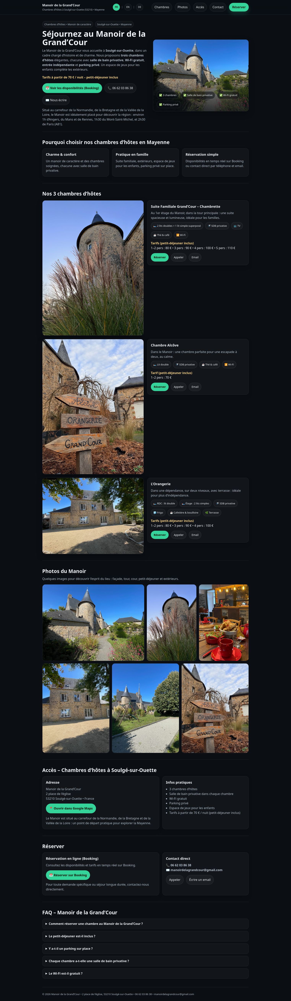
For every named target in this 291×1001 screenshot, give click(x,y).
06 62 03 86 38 (143, 994)
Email (195, 257)
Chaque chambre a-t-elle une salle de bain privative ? (89, 961)
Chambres (161, 7)
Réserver (239, 7)
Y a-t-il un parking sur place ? (71, 948)
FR (116, 7)
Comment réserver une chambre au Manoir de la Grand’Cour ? (96, 924)
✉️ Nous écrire (56, 100)
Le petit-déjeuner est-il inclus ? (72, 936)
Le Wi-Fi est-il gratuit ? (66, 973)
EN (128, 7)
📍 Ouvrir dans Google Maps (71, 808)
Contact (218, 7)
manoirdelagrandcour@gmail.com (174, 994)
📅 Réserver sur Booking (68, 875)
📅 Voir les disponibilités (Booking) (72, 88)
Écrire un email (200, 880)
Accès (200, 7)
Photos (183, 7)
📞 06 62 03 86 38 (120, 88)
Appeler (179, 257)
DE (139, 7)
